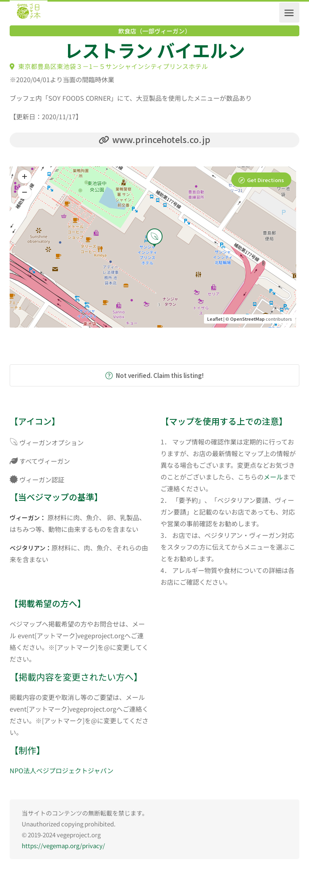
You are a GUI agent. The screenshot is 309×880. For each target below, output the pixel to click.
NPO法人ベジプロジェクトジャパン (61, 771)
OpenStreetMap (247, 319)
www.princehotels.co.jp (154, 139)
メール (273, 477)
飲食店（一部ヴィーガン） (154, 31)
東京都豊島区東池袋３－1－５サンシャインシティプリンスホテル (109, 66)
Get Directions (265, 180)
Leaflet (214, 319)
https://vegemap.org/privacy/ (63, 846)
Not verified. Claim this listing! (154, 376)
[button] (24, 193)
